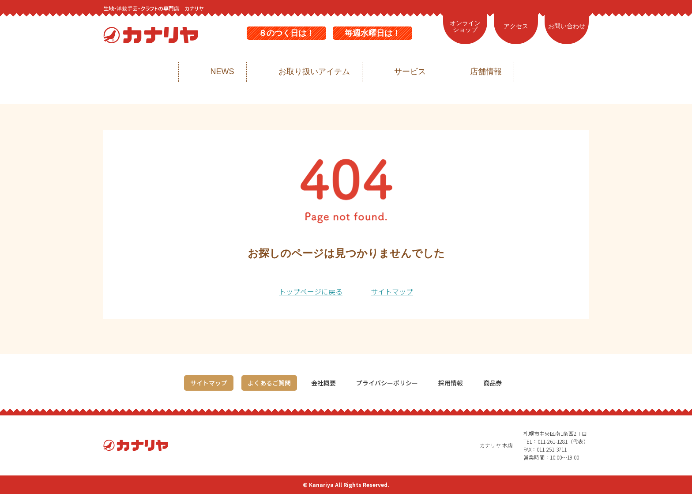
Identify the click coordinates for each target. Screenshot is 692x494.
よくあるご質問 (269, 382)
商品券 (492, 382)
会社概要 (323, 382)
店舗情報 (486, 71)
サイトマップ (392, 291)
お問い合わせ (566, 26)
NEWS (222, 71)
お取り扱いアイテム (314, 71)
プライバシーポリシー (387, 382)
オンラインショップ (465, 26)
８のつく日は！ (286, 33)
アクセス (516, 26)
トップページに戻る (310, 291)
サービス (410, 71)
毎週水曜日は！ (372, 33)
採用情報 (450, 382)
